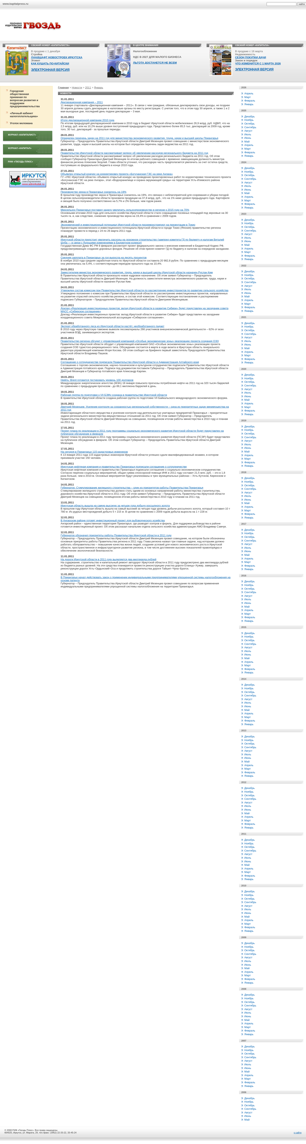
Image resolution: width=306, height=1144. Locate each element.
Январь (98, 87)
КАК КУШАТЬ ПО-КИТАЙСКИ (50, 63)
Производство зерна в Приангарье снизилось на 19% (93, 191)
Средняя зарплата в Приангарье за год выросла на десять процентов (104, 257)
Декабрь (249, 116)
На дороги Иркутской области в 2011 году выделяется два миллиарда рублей (108, 559)
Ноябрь (249, 119)
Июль (247, 134)
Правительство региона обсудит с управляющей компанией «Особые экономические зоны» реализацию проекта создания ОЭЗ (140, 341)
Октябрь (249, 123)
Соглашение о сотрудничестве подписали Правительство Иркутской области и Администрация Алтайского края (130, 362)
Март (247, 97)
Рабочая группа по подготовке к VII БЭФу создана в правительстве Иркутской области (114, 394)
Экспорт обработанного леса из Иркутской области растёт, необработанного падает (112, 326)
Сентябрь (250, 127)
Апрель (248, 93)
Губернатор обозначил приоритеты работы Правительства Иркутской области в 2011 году (116, 535)
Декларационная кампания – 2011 (82, 102)
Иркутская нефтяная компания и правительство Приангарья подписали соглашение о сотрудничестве (124, 466)
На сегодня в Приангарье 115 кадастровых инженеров (94, 451)
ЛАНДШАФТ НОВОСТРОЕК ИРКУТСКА (56, 57)
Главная (63, 87)
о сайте (298, 1132)
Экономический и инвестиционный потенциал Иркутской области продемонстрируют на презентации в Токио (128, 224)
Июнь (247, 137)
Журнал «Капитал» (19, 148)
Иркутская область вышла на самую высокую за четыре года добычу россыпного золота (115, 505)
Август (248, 130)
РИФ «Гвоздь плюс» (20, 161)
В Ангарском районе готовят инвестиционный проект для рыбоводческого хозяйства (113, 520)
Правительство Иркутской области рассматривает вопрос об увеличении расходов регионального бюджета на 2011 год (134, 152)
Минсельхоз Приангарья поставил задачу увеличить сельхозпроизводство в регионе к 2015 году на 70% (125, 209)
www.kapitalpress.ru (15, 3)
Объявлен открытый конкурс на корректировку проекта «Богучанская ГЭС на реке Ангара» (117, 173)
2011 (88, 87)
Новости (77, 87)
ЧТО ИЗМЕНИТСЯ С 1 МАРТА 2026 (258, 63)
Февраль (249, 100)
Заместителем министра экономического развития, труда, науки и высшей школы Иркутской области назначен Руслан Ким (137, 272)
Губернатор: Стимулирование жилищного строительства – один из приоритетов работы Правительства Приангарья (132, 487)
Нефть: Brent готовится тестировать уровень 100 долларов (97, 380)
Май (246, 141)
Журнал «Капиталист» (22, 134)
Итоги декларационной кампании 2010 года (87, 120)
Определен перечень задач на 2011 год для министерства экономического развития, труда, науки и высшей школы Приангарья (139, 138)
